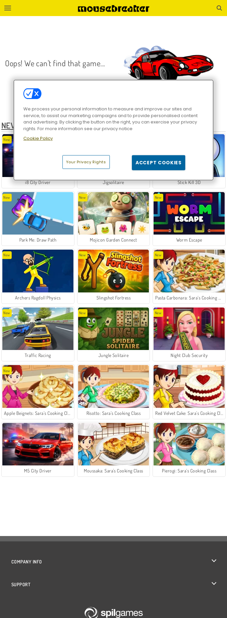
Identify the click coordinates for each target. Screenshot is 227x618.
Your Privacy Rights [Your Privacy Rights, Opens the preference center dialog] (86, 161)
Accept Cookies (159, 162)
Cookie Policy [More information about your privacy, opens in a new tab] (38, 138)
